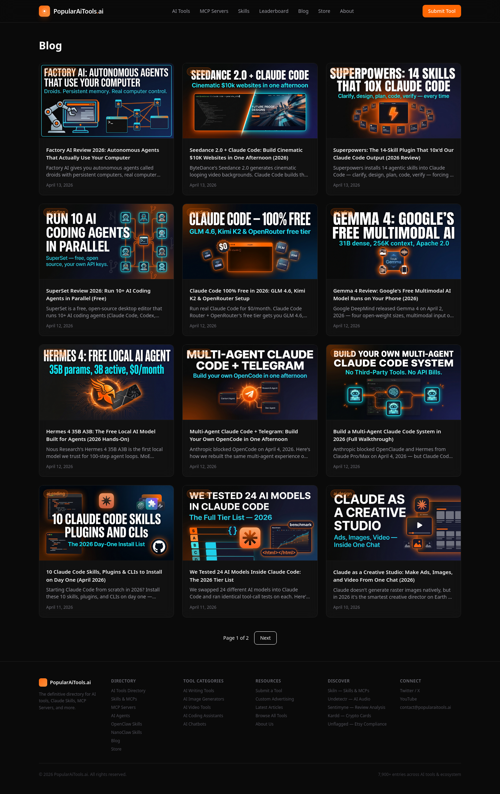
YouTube (408, 699)
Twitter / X (410, 691)
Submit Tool (442, 11)
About (347, 11)
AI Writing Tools (198, 691)
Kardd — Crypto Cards (349, 716)
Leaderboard (273, 11)
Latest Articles (269, 707)
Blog (303, 11)
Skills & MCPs (124, 699)
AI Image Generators (203, 699)
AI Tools (181, 11)
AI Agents (120, 716)
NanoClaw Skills (126, 732)
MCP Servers (214, 11)
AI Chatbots (194, 724)
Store (324, 11)
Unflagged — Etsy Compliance (357, 724)
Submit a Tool (269, 691)
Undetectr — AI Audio (349, 699)
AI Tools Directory (128, 691)
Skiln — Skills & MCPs (348, 691)
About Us (265, 724)
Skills (244, 11)
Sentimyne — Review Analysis (356, 707)
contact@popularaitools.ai (425, 707)
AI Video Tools (197, 707)
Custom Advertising (275, 699)
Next (265, 638)
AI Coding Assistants (203, 716)
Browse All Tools (271, 716)
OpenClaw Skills (126, 724)
